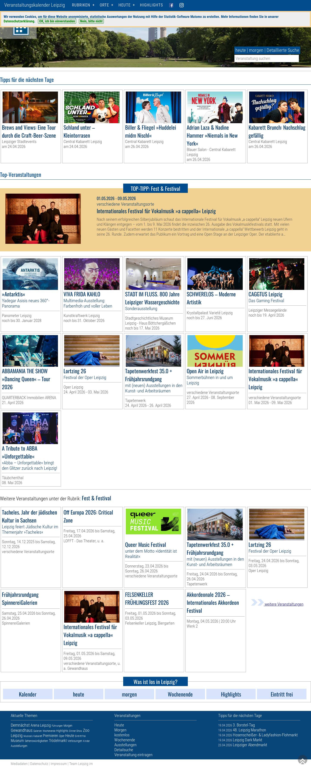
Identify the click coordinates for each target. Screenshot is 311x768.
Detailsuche (123, 749)
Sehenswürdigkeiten (36, 741)
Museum (17, 740)
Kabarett (37, 736)
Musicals (28, 736)
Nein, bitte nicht (91, 21)
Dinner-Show (75, 730)
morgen (256, 50)
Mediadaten (19, 764)
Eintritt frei (80, 736)
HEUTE (124, 5)
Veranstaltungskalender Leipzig (34, 5)
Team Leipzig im (81, 764)
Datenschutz (39, 764)
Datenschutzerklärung (19, 21)
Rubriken (81, 5)
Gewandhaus (22, 730)
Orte (104, 5)
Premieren (50, 735)
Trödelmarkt (58, 740)
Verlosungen (75, 741)
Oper (61, 736)
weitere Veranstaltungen (277, 604)
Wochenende (49, 730)
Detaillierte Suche (283, 50)
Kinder (86, 741)
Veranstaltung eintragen (133, 754)
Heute (69, 735)
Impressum (59, 764)
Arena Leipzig (41, 725)
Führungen (57, 725)
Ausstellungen (19, 746)
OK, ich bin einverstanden (57, 21)
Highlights (151, 5)
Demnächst (20, 725)
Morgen (68, 725)
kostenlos (121, 734)
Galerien (37, 730)
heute (240, 50)
